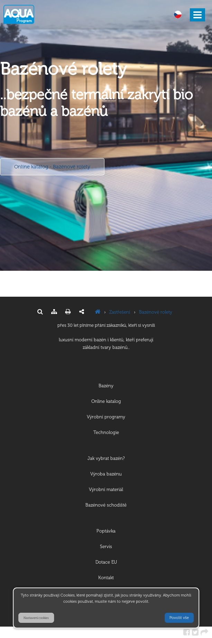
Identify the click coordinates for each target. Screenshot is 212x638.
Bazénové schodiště (106, 505)
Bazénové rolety (155, 312)
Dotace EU (106, 562)
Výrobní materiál (106, 489)
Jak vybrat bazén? (106, 458)
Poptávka (106, 531)
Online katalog (106, 401)
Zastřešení (119, 312)
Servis (106, 546)
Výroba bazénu (106, 474)
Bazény (106, 385)
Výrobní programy (106, 416)
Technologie (106, 432)
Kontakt (106, 577)
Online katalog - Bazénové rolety (52, 167)
